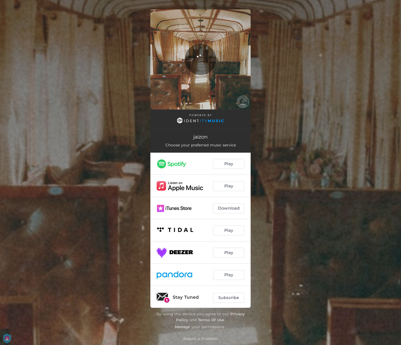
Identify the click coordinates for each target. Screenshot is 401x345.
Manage (182, 326)
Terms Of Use (211, 319)
